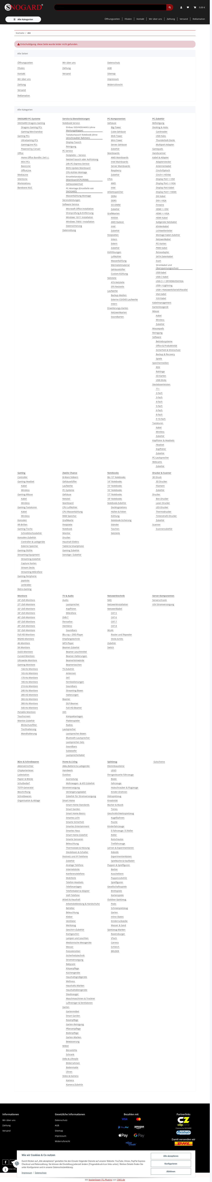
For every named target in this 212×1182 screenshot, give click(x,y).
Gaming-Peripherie (27, 576)
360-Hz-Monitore (29, 699)
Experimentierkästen (121, 856)
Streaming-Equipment (29, 554)
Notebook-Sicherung (121, 520)
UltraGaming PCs (29, 140)
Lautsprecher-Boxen (76, 733)
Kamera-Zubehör (74, 1084)
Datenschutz (40, 1173)
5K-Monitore (24, 647)
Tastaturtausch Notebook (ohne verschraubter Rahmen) (81, 136)
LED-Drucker (162, 507)
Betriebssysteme (164, 341)
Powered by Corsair (30, 148)
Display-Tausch (73, 142)
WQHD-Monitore (26, 638)
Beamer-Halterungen (76, 656)
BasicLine (25, 166)
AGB (109, 68)
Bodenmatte (72, 1067)
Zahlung (171, 19)
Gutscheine (159, 761)
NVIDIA (114, 217)
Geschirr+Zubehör (75, 929)
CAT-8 (114, 625)
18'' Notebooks (114, 498)
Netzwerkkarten (119, 312)
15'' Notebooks (114, 485)
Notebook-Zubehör (116, 503)
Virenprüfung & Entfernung (79, 213)
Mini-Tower (116, 140)
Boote (114, 779)
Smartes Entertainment (77, 826)
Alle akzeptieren (170, 1156)
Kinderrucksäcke (119, 921)
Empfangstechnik (71, 638)
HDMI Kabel (162, 217)
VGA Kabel (161, 294)
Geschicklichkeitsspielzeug (120, 813)
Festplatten (113, 234)
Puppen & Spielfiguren (118, 865)
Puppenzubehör (119, 878)
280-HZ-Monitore (29, 694)
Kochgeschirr (72, 933)
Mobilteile (71, 878)
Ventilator (71, 921)
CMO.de (121, 1179)
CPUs (109, 179)
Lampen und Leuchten (77, 938)
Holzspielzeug (114, 796)
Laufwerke (112, 290)
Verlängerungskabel (76, 791)
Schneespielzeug (119, 908)
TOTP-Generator (26, 787)
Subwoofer (71, 750)
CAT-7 (114, 621)
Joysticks (25, 580)
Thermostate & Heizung (78, 847)
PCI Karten (161, 243)
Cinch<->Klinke (163, 174)
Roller (114, 834)
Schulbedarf (24, 783)
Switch (110, 647)
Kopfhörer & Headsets (163, 440)
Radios (69, 724)
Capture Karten (28, 563)
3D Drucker (161, 481)
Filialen (128, 19)
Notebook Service (71, 123)
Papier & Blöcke (25, 779)
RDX (158, 367)
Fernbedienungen (75, 681)
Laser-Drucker (163, 503)
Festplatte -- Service (76, 155)
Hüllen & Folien (118, 511)
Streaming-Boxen (74, 690)
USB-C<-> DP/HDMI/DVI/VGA (169, 281)
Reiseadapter (162, 252)
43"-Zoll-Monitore (26, 621)
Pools (113, 903)
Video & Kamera (70, 1076)
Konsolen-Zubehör (27, 537)
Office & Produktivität (166, 345)
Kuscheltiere (117, 873)
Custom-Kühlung (119, 273)
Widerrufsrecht (115, 84)
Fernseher (67, 621)
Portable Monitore (27, 712)
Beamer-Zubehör (70, 647)
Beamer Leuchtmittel (76, 651)
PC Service (67, 150)
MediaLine (23, 174)
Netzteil (66, 498)
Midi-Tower (116, 135)
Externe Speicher (29, 546)
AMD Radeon (117, 222)
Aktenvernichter (25, 766)
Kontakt (140, 19)
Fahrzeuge (116, 783)
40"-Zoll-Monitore (26, 617)
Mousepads (158, 328)
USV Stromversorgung (163, 604)
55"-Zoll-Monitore (26, 630)
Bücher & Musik (115, 804)
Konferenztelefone (75, 873)
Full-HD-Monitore (26, 634)
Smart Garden (73, 809)
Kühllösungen (114, 252)
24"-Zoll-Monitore (26, 600)
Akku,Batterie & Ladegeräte (76, 766)
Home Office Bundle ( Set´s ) (35, 157)
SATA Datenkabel (164, 256)
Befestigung (158, 123)
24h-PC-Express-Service (77, 163)
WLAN (110, 630)
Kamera (70, 1080)
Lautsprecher (72, 604)
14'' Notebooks (114, 481)
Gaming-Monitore (26, 664)
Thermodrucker (163, 511)
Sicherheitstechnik (75, 955)
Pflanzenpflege (73, 1028)
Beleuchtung (72, 843)
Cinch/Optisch (163, 170)
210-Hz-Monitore (29, 686)
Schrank (70, 1054)
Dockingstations (119, 507)
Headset (160, 444)
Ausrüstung (72, 779)
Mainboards (113, 153)
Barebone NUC (25, 187)
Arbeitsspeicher (115, 191)
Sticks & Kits (117, 638)
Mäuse (155, 311)
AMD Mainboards (119, 157)
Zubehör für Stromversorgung (81, 796)
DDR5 (113, 200)
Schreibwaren (24, 796)
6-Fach (159, 410)
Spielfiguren (117, 882)
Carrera (115, 942)
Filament (160, 485)
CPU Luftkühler (69, 507)
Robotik (114, 852)
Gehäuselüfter (118, 269)
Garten (65, 1007)
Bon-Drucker (162, 498)
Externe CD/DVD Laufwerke (124, 299)
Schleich (115, 946)
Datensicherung (74, 225)
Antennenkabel (163, 166)
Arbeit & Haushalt (71, 899)
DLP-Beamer (72, 703)
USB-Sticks (161, 380)
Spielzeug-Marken (116, 929)
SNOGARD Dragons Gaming (31, 123)
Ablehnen (170, 1171)
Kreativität (112, 800)
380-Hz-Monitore (29, 703)
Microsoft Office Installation (80, 208)
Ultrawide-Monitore (27, 660)
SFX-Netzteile (117, 286)
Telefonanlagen (74, 886)
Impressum (27, 1173)
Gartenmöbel (72, 1011)
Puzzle (114, 822)
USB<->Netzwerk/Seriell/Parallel (172, 289)
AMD (113, 183)
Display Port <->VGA (166, 183)
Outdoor (66, 774)
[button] (181, 7)
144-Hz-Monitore (29, 669)
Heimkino (67, 625)
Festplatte (67, 524)
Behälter (70, 908)
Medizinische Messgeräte (78, 942)
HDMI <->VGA (162, 213)
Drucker (66, 537)
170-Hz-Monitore (29, 677)
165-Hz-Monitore (29, 673)
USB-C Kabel (162, 276)
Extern (114, 243)
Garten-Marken (73, 1037)
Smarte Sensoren (74, 839)
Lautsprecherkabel (75, 755)
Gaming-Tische (25, 528)
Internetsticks (73, 869)
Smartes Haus (73, 830)
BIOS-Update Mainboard (78, 168)
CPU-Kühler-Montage (76, 172)
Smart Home (68, 800)
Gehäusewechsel (74, 184)
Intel (113, 187)
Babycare (70, 964)
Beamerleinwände (75, 660)
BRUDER (115, 951)
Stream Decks (28, 567)
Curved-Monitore (26, 656)
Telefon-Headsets (74, 882)
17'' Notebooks (114, 494)
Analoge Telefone (74, 865)
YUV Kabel (161, 298)
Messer (69, 946)
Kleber (69, 916)
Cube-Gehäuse (118, 131)
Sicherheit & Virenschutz (168, 350)
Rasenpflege (72, 1020)
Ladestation (23, 774)
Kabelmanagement (161, 302)
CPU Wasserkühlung (72, 511)
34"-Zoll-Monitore (26, 613)
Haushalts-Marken (75, 985)
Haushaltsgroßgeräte (76, 977)
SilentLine (22, 179)
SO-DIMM (116, 204)
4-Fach (159, 401)
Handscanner (159, 153)
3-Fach (159, 397)
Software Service (70, 204)
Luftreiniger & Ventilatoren (79, 1002)
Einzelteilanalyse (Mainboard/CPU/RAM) (77, 178)
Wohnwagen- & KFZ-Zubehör (80, 783)
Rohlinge (160, 371)
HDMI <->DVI (162, 209)
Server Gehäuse (119, 144)
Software (156, 337)
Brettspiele (116, 890)
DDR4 (113, 196)
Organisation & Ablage (29, 800)
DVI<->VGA (161, 200)
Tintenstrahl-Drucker (166, 515)
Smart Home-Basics (75, 813)
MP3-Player (68, 643)
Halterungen (72, 694)
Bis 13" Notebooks (116, 477)
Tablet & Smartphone (73, 546)
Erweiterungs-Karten (117, 308)
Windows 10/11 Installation (79, 217)
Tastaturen (157, 423)
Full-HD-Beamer (74, 707)
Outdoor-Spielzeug (116, 899)
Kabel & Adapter (160, 157)
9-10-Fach (161, 418)
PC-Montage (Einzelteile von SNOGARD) (80, 190)
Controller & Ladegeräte (33, 541)
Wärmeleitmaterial (120, 265)
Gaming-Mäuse (25, 494)
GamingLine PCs (29, 144)
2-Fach (159, 393)
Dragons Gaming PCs (31, 127)
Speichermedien (160, 362)
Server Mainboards (120, 166)
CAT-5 (114, 613)
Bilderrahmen (73, 1063)
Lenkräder (26, 584)
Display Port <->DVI (165, 179)
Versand (184, 19)
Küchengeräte (73, 972)
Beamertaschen (74, 664)
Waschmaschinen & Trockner (80, 998)
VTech (114, 938)
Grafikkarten (113, 213)
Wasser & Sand (118, 925)
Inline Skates (117, 916)
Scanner (156, 524)
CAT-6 (114, 617)
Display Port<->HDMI (166, 191)
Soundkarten (117, 316)
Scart (158, 260)
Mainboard (67, 503)
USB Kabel (161, 272)
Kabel (159, 315)
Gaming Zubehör (70, 550)
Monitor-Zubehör (26, 720)
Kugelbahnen (117, 817)
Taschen (115, 528)
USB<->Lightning (164, 285)
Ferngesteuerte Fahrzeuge (120, 774)
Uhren (69, 1071)
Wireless (160, 319)
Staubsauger (72, 994)
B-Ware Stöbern (70, 477)
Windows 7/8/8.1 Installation (80, 221)
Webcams (157, 461)
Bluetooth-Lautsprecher (78, 737)
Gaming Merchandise (32, 131)
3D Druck (156, 477)
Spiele (159, 358)
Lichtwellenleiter (164, 230)
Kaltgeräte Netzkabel (166, 222)
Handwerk (67, 770)
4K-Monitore (24, 643)
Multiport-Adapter (165, 144)
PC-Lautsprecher (160, 457)
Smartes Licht (73, 817)
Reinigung (71, 146)
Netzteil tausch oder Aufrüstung (82, 159)
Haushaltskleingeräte (76, 989)
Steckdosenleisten (161, 384)
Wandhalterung (29, 733)
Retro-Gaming (24, 589)
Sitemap (111, 73)
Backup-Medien (119, 295)
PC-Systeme (68, 490)
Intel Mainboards (119, 161)
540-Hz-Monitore (29, 707)
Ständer (115, 524)
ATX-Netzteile (117, 282)
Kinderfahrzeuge (115, 826)
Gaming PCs (23, 135)
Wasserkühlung (118, 260)
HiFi (64, 712)
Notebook (67, 528)
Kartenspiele (117, 895)
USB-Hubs (161, 135)
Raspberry (116, 170)
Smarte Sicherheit (75, 822)
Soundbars (71, 630)
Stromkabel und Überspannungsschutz (167, 267)
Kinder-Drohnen (119, 791)
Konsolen (22, 520)
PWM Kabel (161, 247)
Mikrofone (71, 613)
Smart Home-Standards (77, 804)
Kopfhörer (161, 449)
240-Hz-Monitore (29, 690)
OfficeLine (26, 170)
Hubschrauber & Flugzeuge (124, 787)
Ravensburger (118, 933)
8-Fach (159, 414)
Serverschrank (159, 600)
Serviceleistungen (71, 200)
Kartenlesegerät (160, 306)
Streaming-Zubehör (31, 559)
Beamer (66, 699)
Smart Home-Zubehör (77, 834)
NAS (109, 600)
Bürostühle (71, 1050)
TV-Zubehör (68, 669)
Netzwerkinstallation (117, 604)
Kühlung (115, 515)
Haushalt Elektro (70, 541)
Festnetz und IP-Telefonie (75, 856)
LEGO (113, 770)
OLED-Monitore (25, 651)
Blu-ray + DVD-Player (72, 634)
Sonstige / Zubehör (71, 554)
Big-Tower (116, 127)
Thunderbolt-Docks (165, 140)
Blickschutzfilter (29, 724)
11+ (157, 388)
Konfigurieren (171, 1164)
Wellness (70, 981)
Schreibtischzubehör (31, 533)
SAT (68, 677)
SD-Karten (161, 375)
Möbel (65, 1045)
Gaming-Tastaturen (27, 507)
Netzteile (111, 278)
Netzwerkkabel (163, 239)
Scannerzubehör (164, 528)
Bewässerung (72, 1041)
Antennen (71, 673)
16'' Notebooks (114, 490)
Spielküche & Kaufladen (123, 860)
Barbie (114, 869)
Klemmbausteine (115, 766)
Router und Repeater (121, 634)
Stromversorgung (71, 787)
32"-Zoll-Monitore (26, 608)
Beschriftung (24, 791)
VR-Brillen (22, 524)
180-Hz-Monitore (29, 681)
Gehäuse (111, 123)
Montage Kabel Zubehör (168, 234)
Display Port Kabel (165, 187)
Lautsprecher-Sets (75, 742)
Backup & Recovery (165, 354)
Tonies (114, 809)
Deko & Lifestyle (70, 1058)
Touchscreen (24, 716)
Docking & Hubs (160, 127)
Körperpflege (72, 968)
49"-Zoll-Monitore (26, 625)
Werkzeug (71, 925)
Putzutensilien (73, 951)
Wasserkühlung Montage (78, 195)
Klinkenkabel (162, 226)
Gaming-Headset (26, 481)
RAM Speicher (69, 515)
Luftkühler (116, 256)
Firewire (160, 204)
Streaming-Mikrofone (31, 571)
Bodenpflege (72, 1032)
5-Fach (159, 405)
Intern (114, 239)
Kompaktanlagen (74, 716)
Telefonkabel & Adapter (78, 890)
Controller (23, 477)
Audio (65, 600)
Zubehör (115, 148)
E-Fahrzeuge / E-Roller (122, 830)
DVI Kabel (160, 196)
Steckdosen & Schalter (77, 852)
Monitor (66, 533)
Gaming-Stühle (25, 550)
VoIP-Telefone (73, 895)
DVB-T (65, 617)
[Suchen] (110, 7)
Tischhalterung (28, 729)
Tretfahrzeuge (118, 843)
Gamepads (157, 148)
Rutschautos (117, 839)
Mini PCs (25, 161)
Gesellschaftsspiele (117, 886)
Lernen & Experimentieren (120, 847)
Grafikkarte (67, 520)
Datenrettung (69, 230)
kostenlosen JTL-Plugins (100, 1179)
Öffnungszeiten (112, 19)
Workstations (24, 183)
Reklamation (199, 19)
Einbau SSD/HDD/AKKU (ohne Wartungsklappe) (80, 129)
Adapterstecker (163, 161)
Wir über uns (155, 19)
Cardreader (161, 131)
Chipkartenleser (25, 770)
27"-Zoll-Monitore (26, 604)
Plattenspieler (73, 720)
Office (20, 153)
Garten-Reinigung (75, 1024)
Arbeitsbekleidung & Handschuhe (83, 903)
